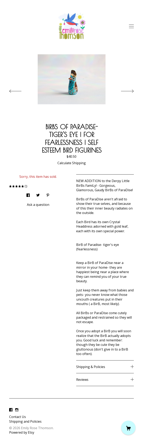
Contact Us (17, 417)
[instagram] (16, 410)
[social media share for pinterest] (48, 194)
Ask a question (38, 204)
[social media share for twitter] (38, 194)
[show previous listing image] (19, 90)
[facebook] (10, 410)
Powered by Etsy (21, 432)
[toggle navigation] (131, 26)
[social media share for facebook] (28, 194)
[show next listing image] (123, 90)
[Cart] (128, 428)
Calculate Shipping (71, 163)
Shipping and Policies (25, 421)
